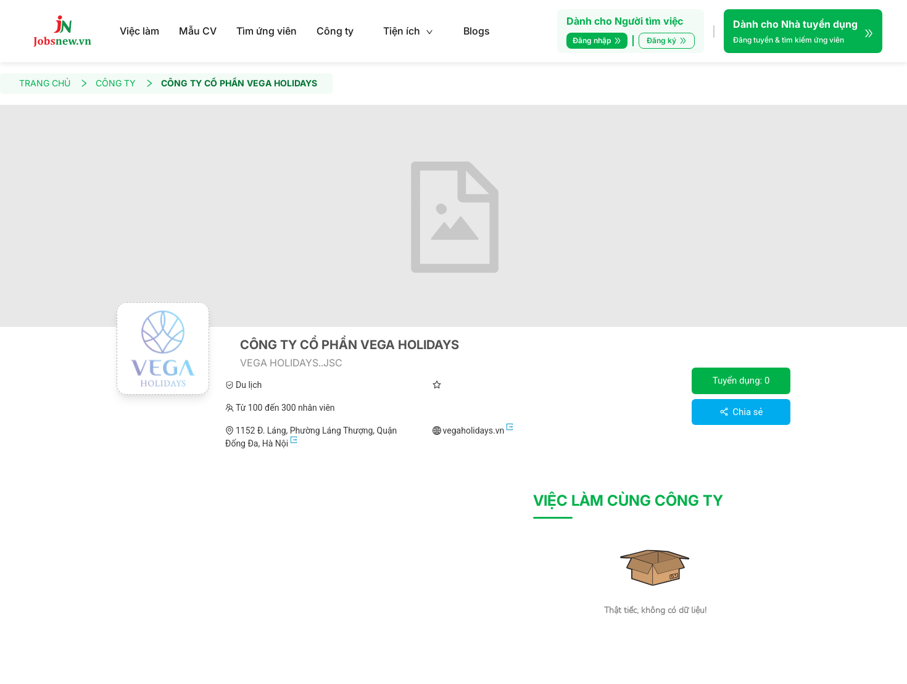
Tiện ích (408, 31)
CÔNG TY (125, 83)
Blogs (476, 31)
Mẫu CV (198, 31)
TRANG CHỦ (53, 83)
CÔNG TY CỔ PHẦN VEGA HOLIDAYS (239, 83)
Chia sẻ (741, 412)
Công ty (335, 31)
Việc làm (139, 31)
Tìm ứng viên (266, 31)
